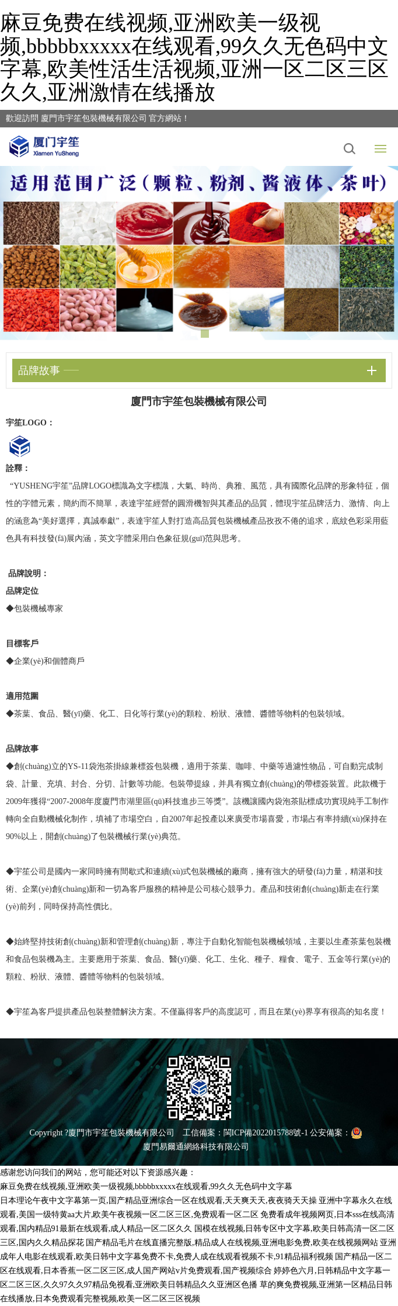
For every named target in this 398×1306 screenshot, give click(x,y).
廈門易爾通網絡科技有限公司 (196, 1146)
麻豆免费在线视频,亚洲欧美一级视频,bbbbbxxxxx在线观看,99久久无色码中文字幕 (146, 1186)
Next (380, 253)
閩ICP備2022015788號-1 (266, 1132)
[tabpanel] (199, 253)
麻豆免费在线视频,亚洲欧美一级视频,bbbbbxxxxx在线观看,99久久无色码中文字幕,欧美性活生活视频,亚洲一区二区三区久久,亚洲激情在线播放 (194, 57)
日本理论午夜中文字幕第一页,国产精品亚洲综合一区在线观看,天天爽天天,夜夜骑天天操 (158, 1200)
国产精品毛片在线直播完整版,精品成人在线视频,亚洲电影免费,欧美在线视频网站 (232, 1242)
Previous (17, 253)
